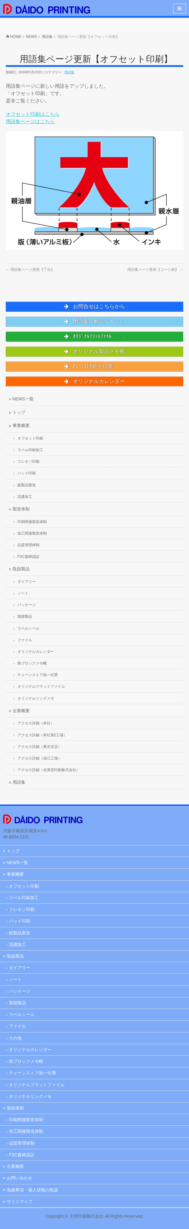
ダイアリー (19, 967)
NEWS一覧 (17, 862)
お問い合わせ (19, 1178)
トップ (13, 850)
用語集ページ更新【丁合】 (30, 269)
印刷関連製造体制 (26, 1119)
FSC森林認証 (22, 1154)
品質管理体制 (22, 1143)
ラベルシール (22, 1014)
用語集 (69, 72)
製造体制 (15, 1108)
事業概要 (15, 874)
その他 (15, 1038)
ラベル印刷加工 (24, 897)
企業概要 (15, 1166)
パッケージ (19, 991)
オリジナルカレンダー (30, 1049)
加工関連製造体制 (26, 1131)
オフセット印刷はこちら (33, 114)
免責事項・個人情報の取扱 (32, 1189)
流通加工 (17, 944)
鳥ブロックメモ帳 (26, 1061)
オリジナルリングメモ (30, 1096)
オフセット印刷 (24, 886)
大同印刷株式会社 (86, 1216)
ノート (15, 979)
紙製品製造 (19, 932)
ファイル (17, 1026)
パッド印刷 (19, 920)
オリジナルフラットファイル (37, 1084)
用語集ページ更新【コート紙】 (155, 269)
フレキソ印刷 (22, 909)
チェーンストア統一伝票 (32, 1072)
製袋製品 (17, 1002)
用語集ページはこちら (30, 121)
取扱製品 (15, 956)
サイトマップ (19, 1201)
